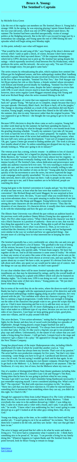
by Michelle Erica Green (38, 221)
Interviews (6, 448)
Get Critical (6, 451)
